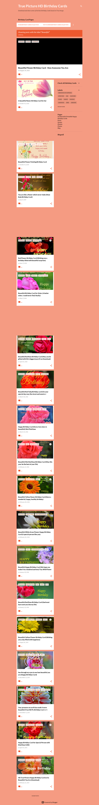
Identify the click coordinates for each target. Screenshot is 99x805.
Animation (61, 102)
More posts (35, 796)
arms (67, 102)
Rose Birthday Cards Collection (28, 24)
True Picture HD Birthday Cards (42, 6)
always (66, 99)
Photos (60, 126)
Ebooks (60, 124)
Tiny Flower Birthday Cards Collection (55, 24)
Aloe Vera (73, 96)
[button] (80, 74)
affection (61, 96)
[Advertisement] (34, 125)
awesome (73, 102)
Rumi (59, 120)
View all (20, 35)
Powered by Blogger (50, 802)
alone (60, 99)
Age (67, 96)
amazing (72, 99)
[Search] (81, 6)
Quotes (60, 122)
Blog (59, 128)
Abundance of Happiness (65, 92)
